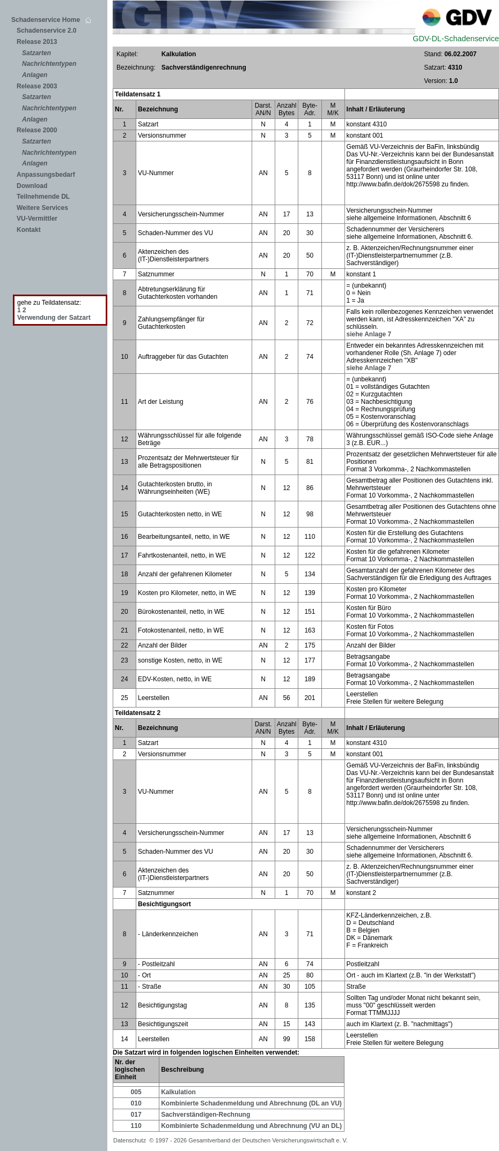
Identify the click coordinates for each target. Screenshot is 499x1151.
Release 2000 (37, 130)
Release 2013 (37, 42)
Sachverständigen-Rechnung (205, 1114)
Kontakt (29, 230)
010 (136, 1103)
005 (136, 1092)
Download (32, 186)
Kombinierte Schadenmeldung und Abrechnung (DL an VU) (251, 1103)
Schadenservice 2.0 (46, 30)
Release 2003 (37, 86)
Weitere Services (42, 208)
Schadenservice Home (51, 20)
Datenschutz (131, 1140)
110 (136, 1126)
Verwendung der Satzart (54, 317)
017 (136, 1114)
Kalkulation (178, 1092)
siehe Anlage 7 (369, 334)
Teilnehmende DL (43, 196)
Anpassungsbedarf (46, 174)
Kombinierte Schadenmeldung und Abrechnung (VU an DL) (251, 1126)
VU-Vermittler (37, 218)
